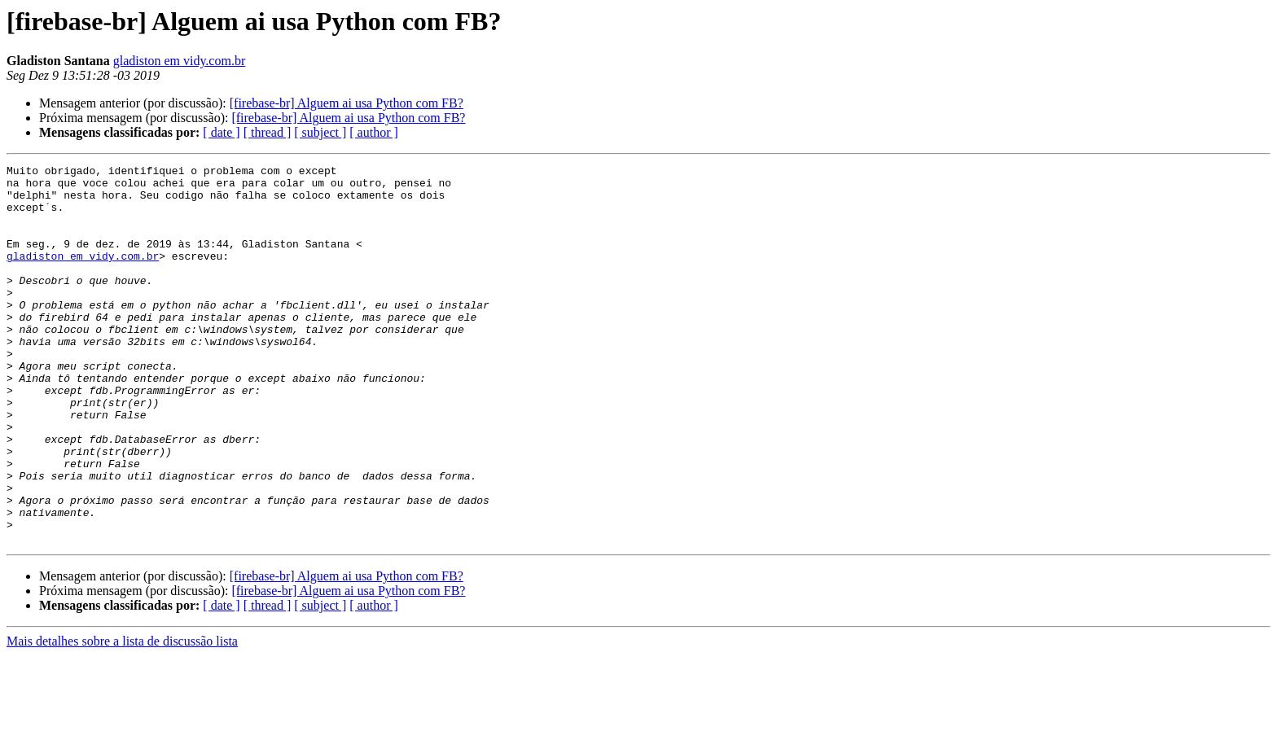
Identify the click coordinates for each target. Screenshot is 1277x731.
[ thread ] (268, 132)
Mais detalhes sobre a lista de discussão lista (122, 717)
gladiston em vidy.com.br (179, 61)
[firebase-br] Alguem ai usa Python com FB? (346, 103)
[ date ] (221, 132)
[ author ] (373, 132)
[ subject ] (320, 132)
